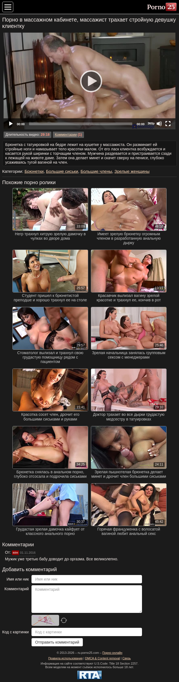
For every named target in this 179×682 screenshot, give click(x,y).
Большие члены (96, 171)
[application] (89, 81)
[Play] (89, 81)
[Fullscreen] (167, 123)
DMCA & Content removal (102, 658)
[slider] (80, 123)
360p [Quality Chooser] (151, 123)
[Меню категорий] (7, 7)
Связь (126, 658)
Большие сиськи (62, 171)
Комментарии (66, 135)
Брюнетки (34, 171)
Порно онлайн (112, 652)
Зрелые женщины (131, 171)
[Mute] (159, 123)
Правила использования (65, 658)
